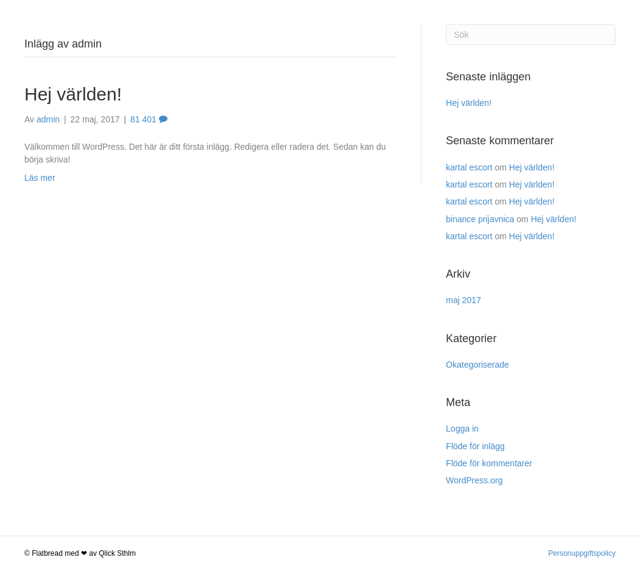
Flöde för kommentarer (489, 463)
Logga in (462, 428)
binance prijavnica (480, 219)
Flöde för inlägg (475, 446)
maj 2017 (463, 300)
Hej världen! (73, 94)
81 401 (148, 119)
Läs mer (39, 178)
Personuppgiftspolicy (582, 553)
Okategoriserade (477, 365)
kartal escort (469, 167)
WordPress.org (474, 480)
